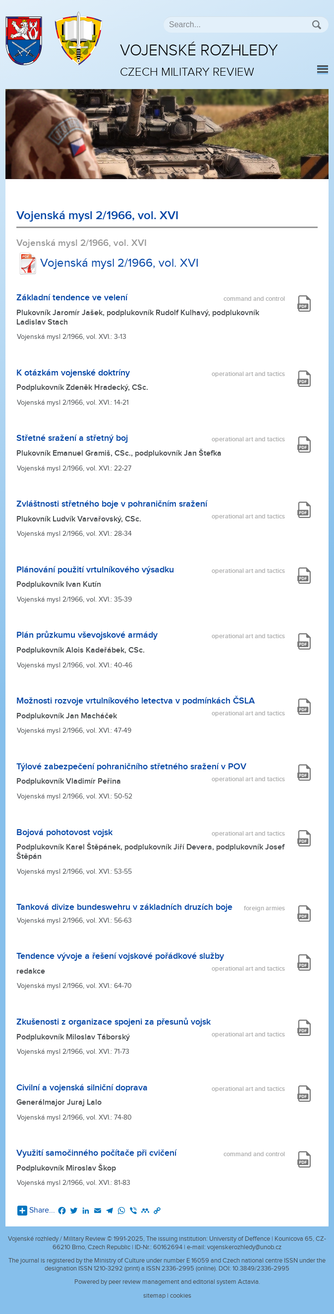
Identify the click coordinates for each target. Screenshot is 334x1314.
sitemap (154, 1296)
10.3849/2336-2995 (260, 1268)
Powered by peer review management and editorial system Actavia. (167, 1282)
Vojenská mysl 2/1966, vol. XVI (107, 263)
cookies (180, 1296)
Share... (36, 1211)
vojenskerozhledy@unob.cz (244, 1247)
